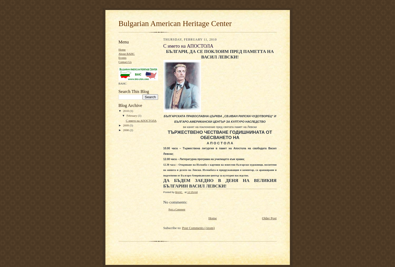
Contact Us (125, 61)
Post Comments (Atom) (198, 228)
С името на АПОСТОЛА (141, 120)
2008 (126, 130)
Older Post (269, 218)
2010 (126, 110)
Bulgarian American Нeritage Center (175, 23)
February (132, 115)
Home (122, 49)
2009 (126, 125)
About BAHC (127, 53)
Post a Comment (177, 209)
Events (122, 57)
